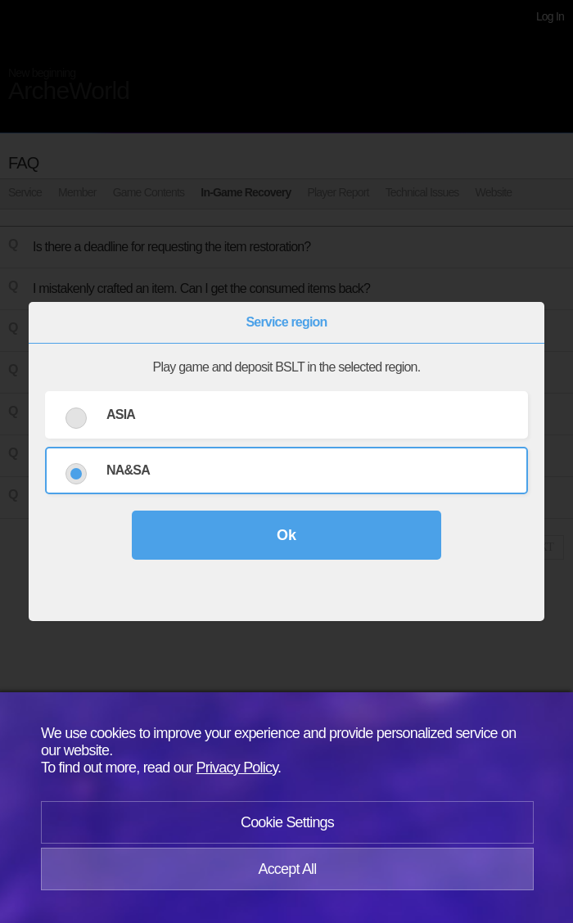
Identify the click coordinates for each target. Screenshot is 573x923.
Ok (286, 535)
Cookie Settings (287, 822)
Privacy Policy (237, 767)
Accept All (287, 869)
